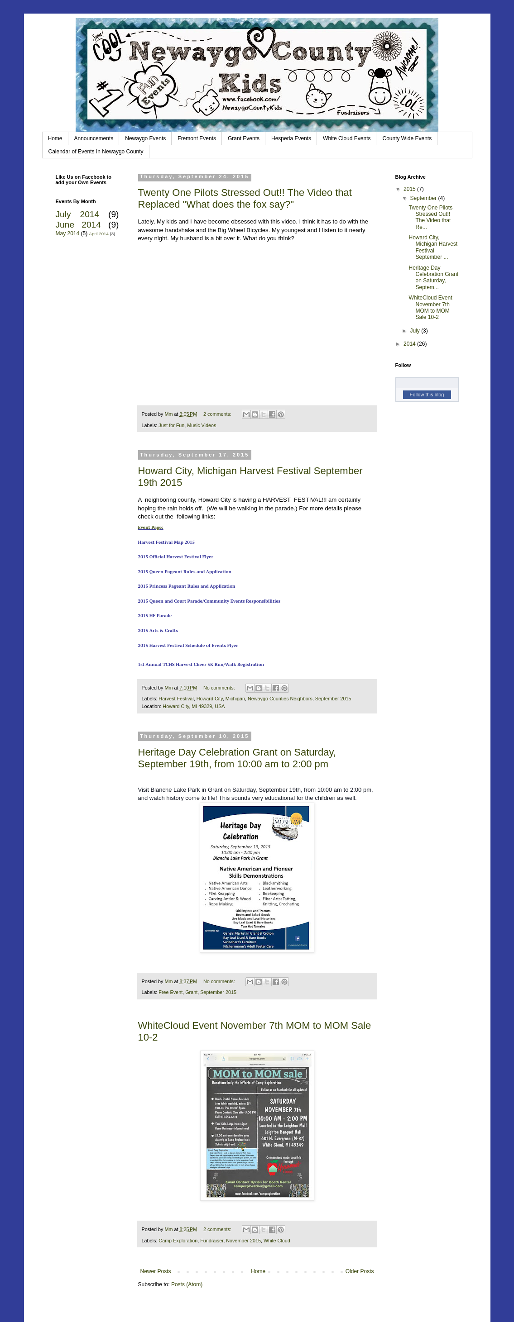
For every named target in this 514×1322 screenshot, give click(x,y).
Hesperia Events (291, 138)
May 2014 (68, 233)
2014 (410, 344)
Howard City (210, 698)
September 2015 (333, 698)
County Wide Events (407, 138)
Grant (191, 992)
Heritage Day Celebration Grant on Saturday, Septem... (433, 277)
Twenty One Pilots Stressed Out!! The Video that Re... (430, 217)
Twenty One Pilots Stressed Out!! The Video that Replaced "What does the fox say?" (245, 198)
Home (55, 138)
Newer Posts (155, 1271)
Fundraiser (211, 1240)
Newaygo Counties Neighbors (280, 698)
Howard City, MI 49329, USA (194, 706)
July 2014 (78, 214)
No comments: (219, 687)
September (424, 198)
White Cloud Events (346, 138)
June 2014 (78, 224)
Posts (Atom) (186, 1284)
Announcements (94, 138)
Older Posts (360, 1271)
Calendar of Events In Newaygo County (96, 151)
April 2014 (99, 233)
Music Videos (201, 425)
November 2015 (243, 1240)
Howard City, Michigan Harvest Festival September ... (432, 247)
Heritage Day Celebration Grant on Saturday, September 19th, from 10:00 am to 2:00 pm (237, 758)
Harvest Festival (176, 698)
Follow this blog (427, 394)
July (415, 331)
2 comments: (218, 414)
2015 (410, 189)
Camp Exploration (178, 1240)
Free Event (171, 992)
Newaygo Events (145, 138)
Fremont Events (197, 138)
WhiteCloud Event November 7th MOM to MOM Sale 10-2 (430, 307)
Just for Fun (171, 425)
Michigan (235, 698)
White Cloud (277, 1240)
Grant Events (243, 138)
